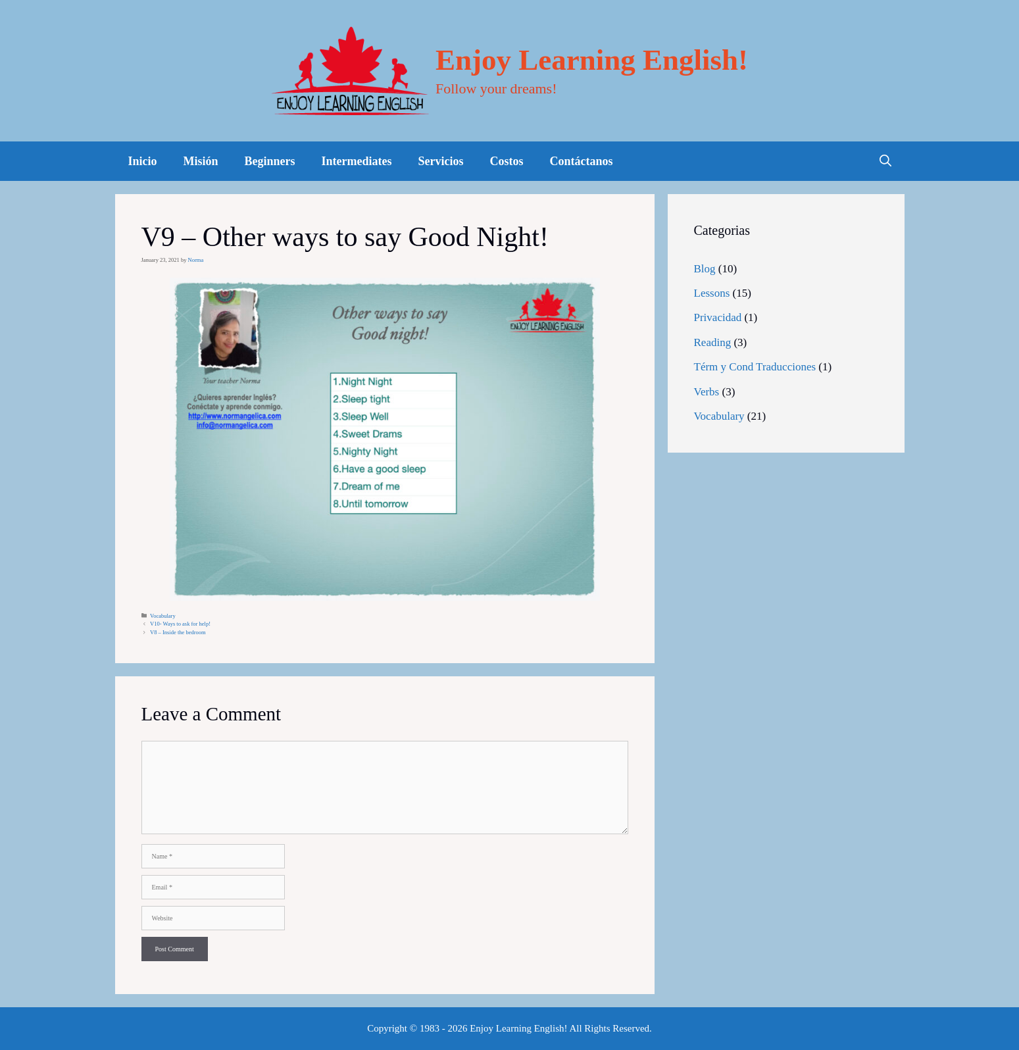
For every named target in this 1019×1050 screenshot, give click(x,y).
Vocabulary (163, 615)
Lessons (712, 293)
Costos (507, 161)
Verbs (707, 392)
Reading (713, 342)
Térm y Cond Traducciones (755, 367)
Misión (201, 161)
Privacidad (718, 317)
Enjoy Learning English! (591, 59)
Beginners (270, 161)
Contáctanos (581, 161)
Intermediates (357, 161)
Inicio (142, 161)
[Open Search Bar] (885, 161)
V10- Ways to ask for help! (180, 623)
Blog (705, 268)
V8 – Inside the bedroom (178, 632)
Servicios (441, 161)
